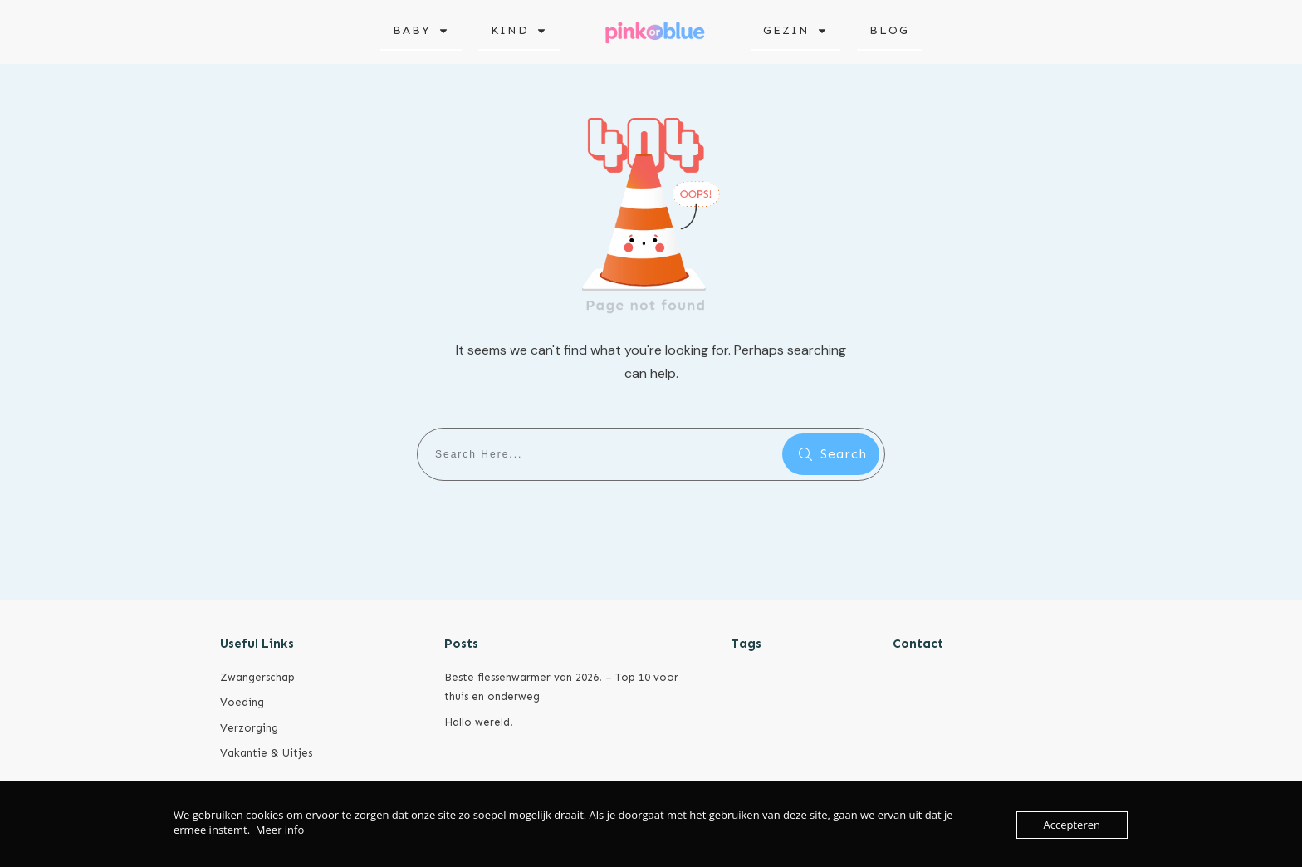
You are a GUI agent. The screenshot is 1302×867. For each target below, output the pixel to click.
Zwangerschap (257, 677)
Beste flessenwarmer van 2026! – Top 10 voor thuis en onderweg (561, 687)
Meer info (280, 829)
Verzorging (249, 728)
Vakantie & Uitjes (266, 753)
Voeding (242, 702)
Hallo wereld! (478, 722)
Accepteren (1072, 824)
